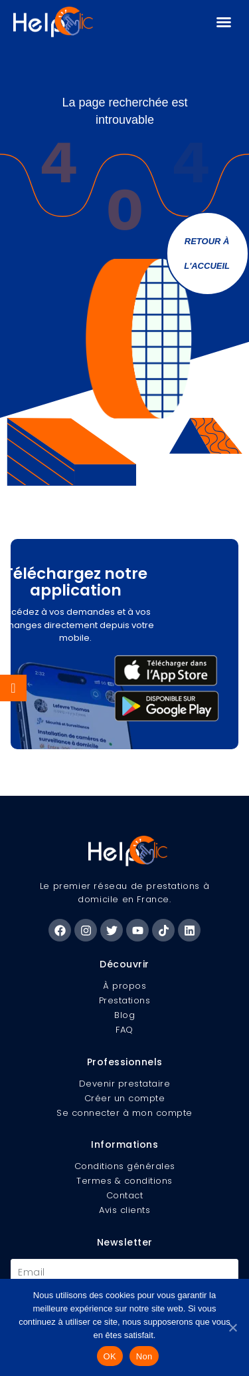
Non (144, 1356)
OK (110, 1356)
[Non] (232, 1327)
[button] (224, 22)
